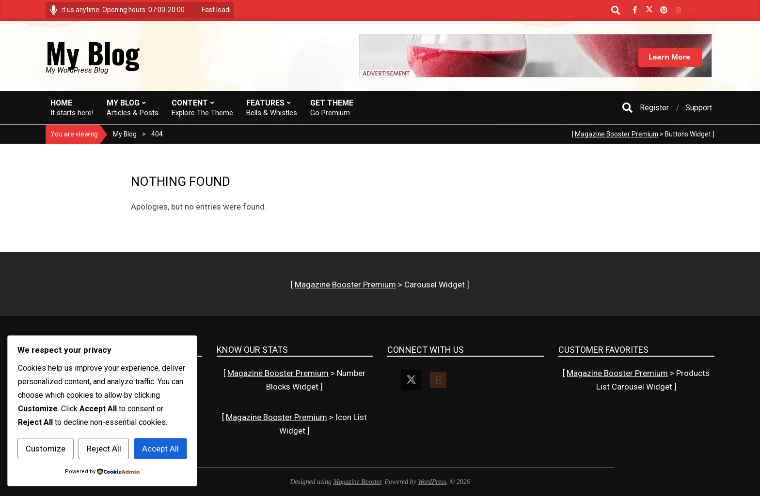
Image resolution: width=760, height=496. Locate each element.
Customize (45, 448)
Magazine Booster (357, 481)
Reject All (104, 448)
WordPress (432, 481)
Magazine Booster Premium (616, 134)
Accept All (160, 448)
